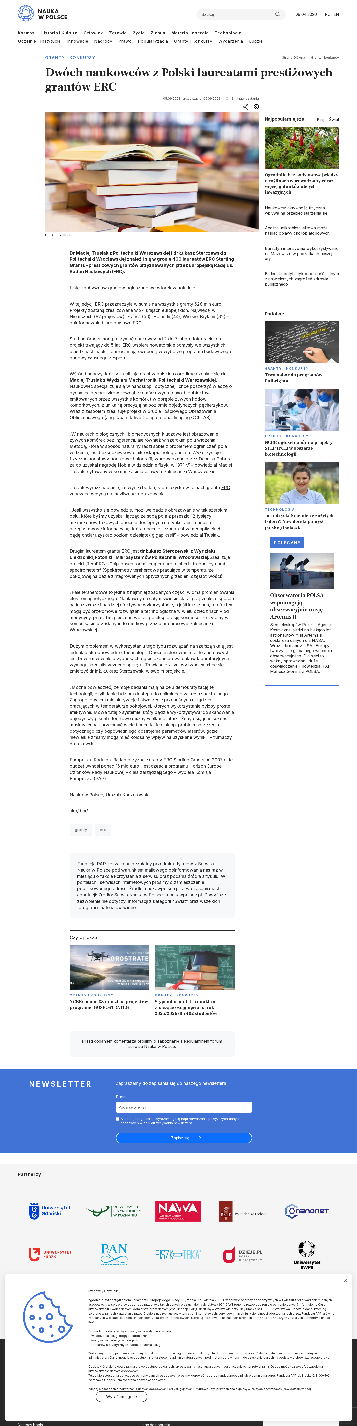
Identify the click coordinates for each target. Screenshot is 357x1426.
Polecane (287, 542)
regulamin (145, 1119)
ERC (137, 322)
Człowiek (93, 32)
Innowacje (77, 41)
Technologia (228, 32)
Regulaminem (196, 1041)
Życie (139, 32)
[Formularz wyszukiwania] (241, 14)
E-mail (121, 1096)
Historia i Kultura (59, 32)
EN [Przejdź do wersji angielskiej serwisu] (336, 14)
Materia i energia (190, 32)
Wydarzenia (230, 41)
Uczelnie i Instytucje (39, 41)
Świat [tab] (334, 119)
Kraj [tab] (320, 119)
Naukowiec (81, 386)
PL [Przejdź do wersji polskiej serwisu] (327, 14)
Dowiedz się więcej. (297, 1389)
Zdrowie (118, 32)
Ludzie (256, 41)
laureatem (96, 551)
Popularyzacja (153, 41)
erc (103, 829)
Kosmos (26, 32)
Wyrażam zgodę (121, 1396)
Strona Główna (293, 57)
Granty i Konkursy (193, 41)
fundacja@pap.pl (230, 1375)
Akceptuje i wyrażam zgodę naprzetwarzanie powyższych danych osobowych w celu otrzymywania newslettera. (180, 1121)
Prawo (125, 41)
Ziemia (158, 32)
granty (81, 829)
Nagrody (103, 41)
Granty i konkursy (70, 57)
